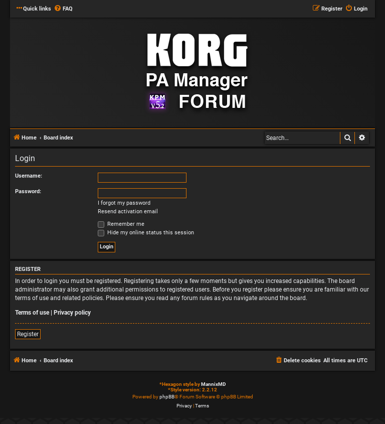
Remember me (121, 224)
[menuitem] (63, 9)
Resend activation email (128, 211)
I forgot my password (124, 203)
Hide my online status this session (146, 232)
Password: (28, 191)
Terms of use (32, 312)
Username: (28, 176)
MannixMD (213, 384)
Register (28, 334)
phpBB (166, 396)
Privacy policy (72, 312)
